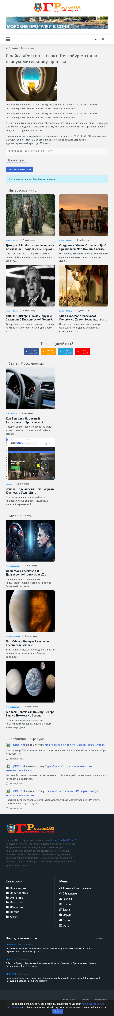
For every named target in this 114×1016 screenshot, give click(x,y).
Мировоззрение (13, 566)
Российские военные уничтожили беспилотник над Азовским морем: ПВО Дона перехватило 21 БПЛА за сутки (49, 950)
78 (65, 351)
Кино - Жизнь (12, 240)
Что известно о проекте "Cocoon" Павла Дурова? (75, 745)
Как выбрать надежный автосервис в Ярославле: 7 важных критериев (24, 420)
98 (82, 351)
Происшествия (13, 944)
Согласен (58, 1013)
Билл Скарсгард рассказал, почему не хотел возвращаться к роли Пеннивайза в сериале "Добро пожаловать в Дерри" (83, 317)
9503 (48, 351)
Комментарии (16, 160)
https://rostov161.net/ (63, 840)
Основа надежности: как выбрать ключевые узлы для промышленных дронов (30, 490)
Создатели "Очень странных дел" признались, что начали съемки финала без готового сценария (82, 247)
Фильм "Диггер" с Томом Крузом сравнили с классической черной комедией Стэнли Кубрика (29, 317)
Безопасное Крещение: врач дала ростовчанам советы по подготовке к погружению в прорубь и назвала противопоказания (53, 979)
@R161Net (18, 745)
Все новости (100, 938)
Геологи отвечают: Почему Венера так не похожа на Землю (30, 713)
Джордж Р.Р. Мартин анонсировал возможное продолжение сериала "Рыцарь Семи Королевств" (30, 247)
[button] (8, 39)
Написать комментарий (19, 169)
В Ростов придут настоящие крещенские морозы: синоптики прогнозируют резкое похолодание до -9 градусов (51, 965)
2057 (31, 351)
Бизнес (9, 484)
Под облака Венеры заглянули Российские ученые (27, 643)
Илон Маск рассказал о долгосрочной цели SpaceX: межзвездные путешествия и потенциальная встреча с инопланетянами (27, 572)
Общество (11, 959)
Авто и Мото (11, 413)
